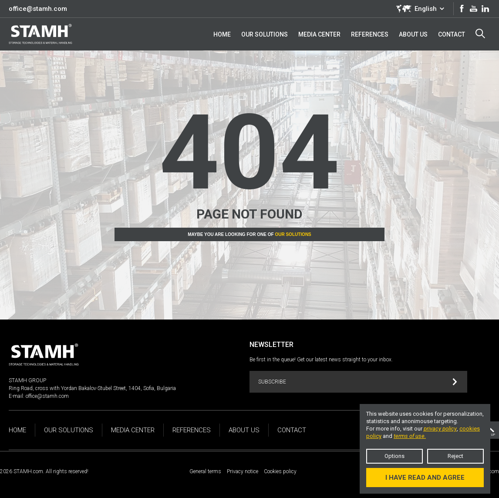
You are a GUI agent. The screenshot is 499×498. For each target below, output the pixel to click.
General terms (205, 471)
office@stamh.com (38, 9)
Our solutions (293, 234)
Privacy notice (242, 471)
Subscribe (357, 382)
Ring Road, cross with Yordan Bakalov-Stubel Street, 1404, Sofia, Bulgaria (92, 388)
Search (480, 33)
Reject (455, 456)
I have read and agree (425, 477)
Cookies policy (280, 471)
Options (394, 456)
